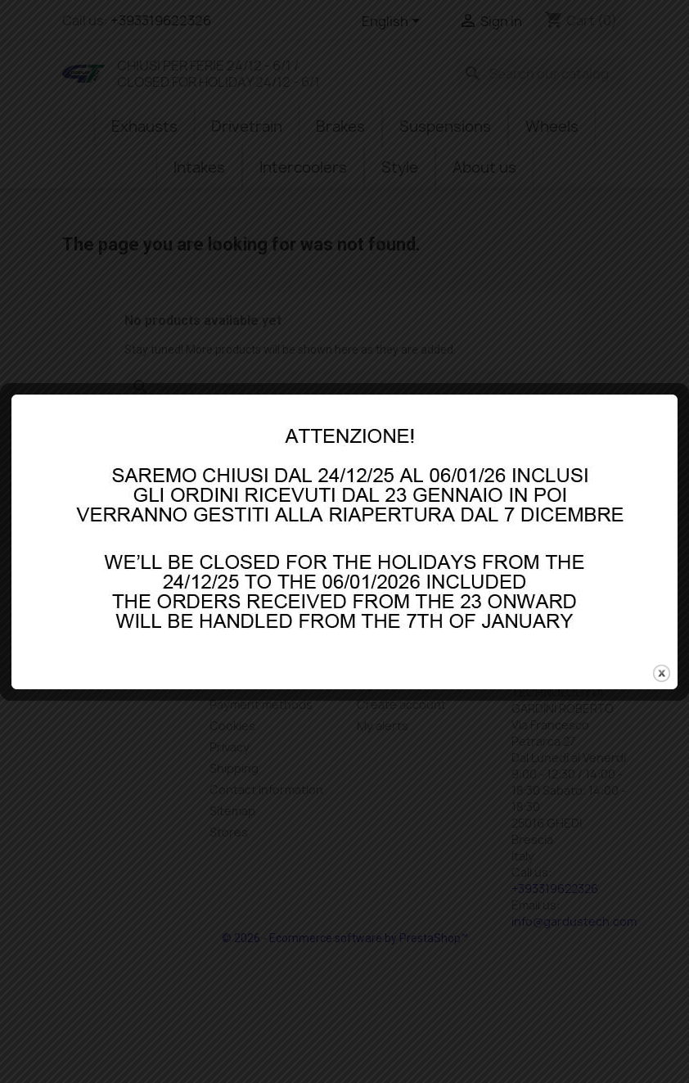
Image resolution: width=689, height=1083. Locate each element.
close (661, 653)
